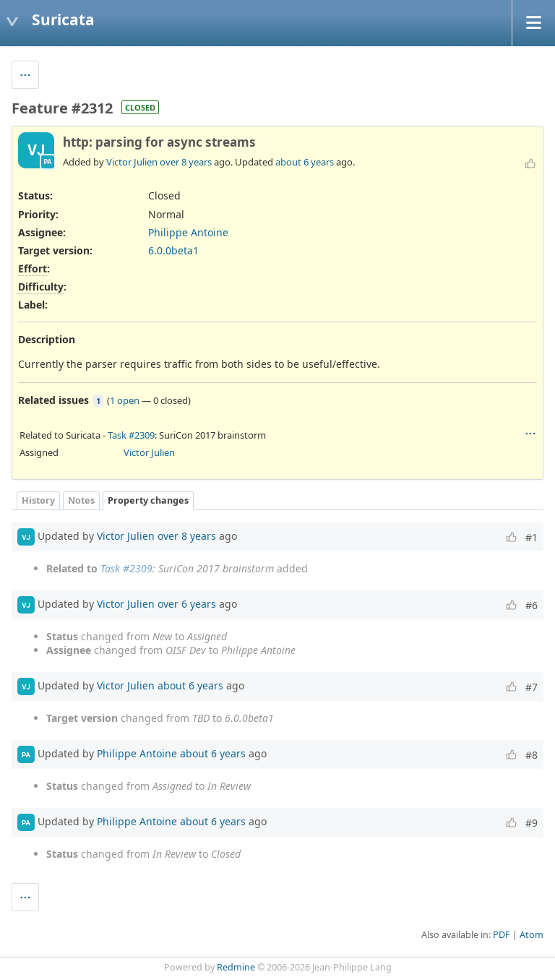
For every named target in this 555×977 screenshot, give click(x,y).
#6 (531, 605)
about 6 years (304, 161)
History (38, 500)
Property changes (148, 500)
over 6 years (187, 604)
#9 (531, 823)
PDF (501, 935)
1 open (124, 400)
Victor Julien (132, 161)
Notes (81, 500)
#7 (531, 687)
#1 (531, 537)
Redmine (236, 967)
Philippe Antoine (188, 232)
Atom (531, 935)
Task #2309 (131, 435)
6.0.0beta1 (173, 250)
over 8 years (186, 161)
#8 (531, 755)
